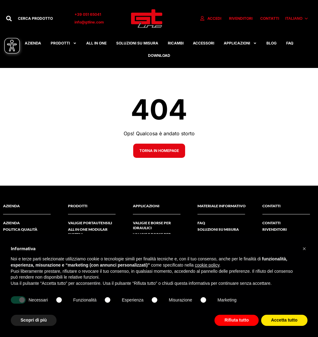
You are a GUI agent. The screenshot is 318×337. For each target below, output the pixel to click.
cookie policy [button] (207, 265)
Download (159, 55)
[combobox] (40, 18)
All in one (96, 43)
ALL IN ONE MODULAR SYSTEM (88, 232)
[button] (304, 249)
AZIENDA (11, 223)
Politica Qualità (20, 229)
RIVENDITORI (274, 229)
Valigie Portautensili (90, 223)
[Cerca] (9, 18)
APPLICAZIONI (240, 43)
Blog (271, 43)
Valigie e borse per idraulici (152, 225)
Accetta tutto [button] (284, 320)
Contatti (271, 223)
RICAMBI (176, 43)
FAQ (289, 43)
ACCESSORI (203, 43)
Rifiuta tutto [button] (236, 320)
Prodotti (64, 43)
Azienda (33, 43)
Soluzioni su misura (137, 43)
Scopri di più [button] (34, 320)
